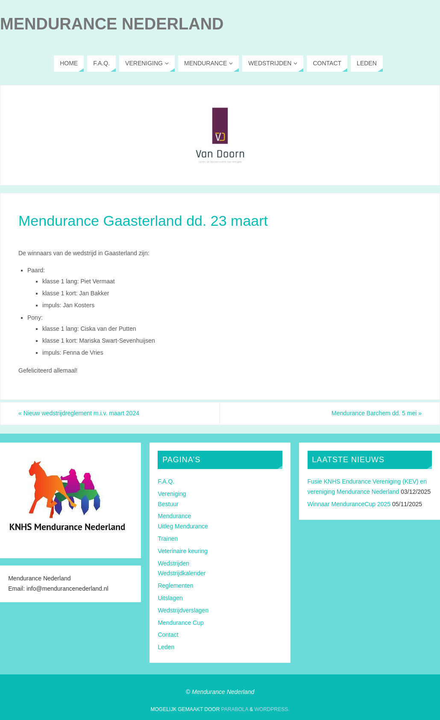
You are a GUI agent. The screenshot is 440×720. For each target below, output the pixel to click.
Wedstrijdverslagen (183, 610)
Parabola (234, 709)
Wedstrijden (173, 563)
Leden (166, 647)
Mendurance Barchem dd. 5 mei (376, 413)
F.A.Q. (166, 481)
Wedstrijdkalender (181, 573)
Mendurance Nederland (112, 24)
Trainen (168, 538)
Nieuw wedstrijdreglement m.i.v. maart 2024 (78, 413)
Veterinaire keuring (183, 551)
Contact (168, 634)
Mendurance (174, 516)
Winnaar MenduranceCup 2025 (349, 504)
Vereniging (172, 493)
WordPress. (271, 709)
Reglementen (175, 585)
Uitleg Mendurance (183, 526)
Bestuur (168, 504)
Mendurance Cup (180, 622)
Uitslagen (170, 598)
